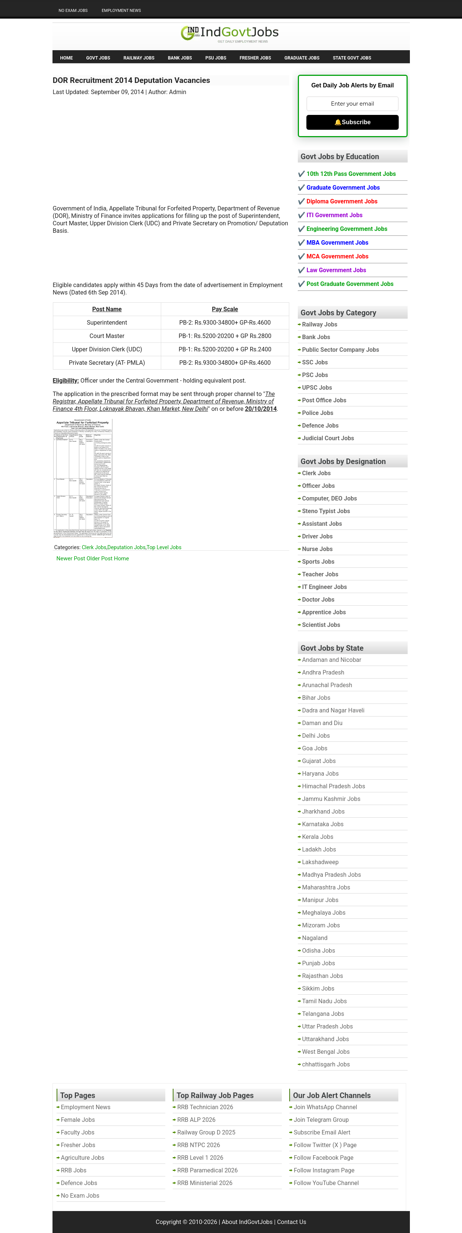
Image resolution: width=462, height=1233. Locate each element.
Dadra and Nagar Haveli (333, 710)
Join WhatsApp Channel (325, 1107)
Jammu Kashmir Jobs (331, 798)
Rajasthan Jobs (322, 975)
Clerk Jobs (94, 547)
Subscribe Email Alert (322, 1132)
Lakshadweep (320, 862)
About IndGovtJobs (247, 1222)
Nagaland (315, 937)
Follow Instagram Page (324, 1170)
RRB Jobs (74, 1170)
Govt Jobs (98, 58)
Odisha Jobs (318, 950)
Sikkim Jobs (318, 988)
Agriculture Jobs (83, 1157)
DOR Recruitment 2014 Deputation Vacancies (131, 80)
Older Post (100, 558)
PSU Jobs (215, 58)
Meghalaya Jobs (324, 912)
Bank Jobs (180, 58)
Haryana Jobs (320, 773)
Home (66, 58)
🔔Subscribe (352, 122)
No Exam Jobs (73, 10)
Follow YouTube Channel (326, 1183)
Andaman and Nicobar (331, 659)
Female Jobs (78, 1119)
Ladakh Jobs (319, 849)
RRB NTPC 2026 (198, 1145)
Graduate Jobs (301, 58)
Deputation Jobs (127, 547)
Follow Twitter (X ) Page (325, 1145)
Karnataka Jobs (323, 824)
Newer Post (71, 558)
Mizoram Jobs (321, 925)
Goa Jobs (315, 748)
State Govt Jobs (352, 58)
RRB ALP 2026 (196, 1119)
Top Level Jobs (164, 547)
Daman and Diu (322, 723)
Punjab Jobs (318, 963)
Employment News (121, 10)
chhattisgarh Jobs (326, 1064)
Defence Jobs (79, 1183)
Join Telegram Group (321, 1119)
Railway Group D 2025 (206, 1132)
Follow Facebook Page (323, 1157)
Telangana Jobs (323, 1013)
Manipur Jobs (320, 900)
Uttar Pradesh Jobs (327, 1026)
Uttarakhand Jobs (325, 1039)
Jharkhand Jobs (323, 811)
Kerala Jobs (318, 836)
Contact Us (291, 1222)
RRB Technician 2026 (205, 1107)
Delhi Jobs (316, 735)
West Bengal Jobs (326, 1051)
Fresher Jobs (255, 58)
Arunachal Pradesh (327, 685)
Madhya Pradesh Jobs (331, 874)
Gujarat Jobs (319, 760)
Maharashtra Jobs (326, 887)
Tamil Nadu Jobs (324, 1001)
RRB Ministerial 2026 (204, 1183)
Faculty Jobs (78, 1132)
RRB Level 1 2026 (200, 1157)
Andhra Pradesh (323, 672)
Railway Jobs (139, 58)
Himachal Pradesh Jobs (333, 786)
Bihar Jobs (316, 697)
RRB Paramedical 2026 (207, 1170)
